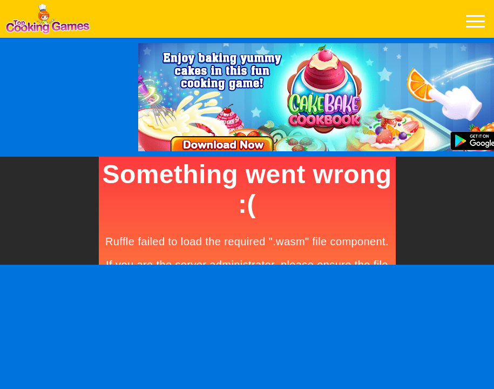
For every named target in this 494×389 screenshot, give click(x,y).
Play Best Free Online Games (47, 22)
